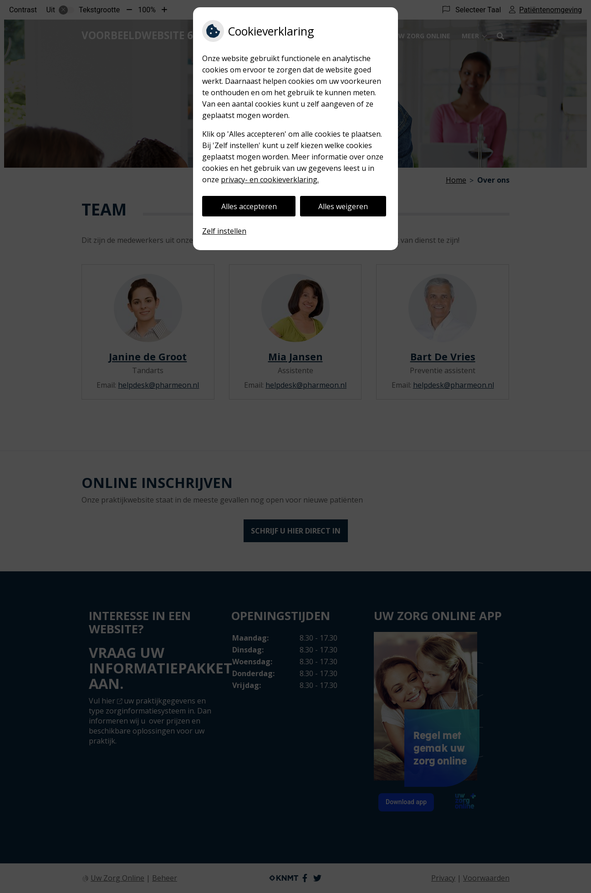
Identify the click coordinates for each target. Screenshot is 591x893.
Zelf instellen (224, 231)
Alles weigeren (343, 206)
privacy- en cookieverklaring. (270, 179)
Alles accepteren (249, 206)
